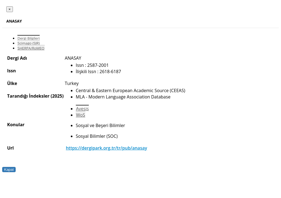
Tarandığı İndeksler (28, 96)
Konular (15, 125)
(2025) (56, 96)
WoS (80, 115)
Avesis (82, 109)
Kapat (9, 169)
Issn (11, 71)
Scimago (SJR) (29, 43)
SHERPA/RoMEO (31, 48)
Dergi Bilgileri (29, 38)
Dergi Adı (17, 58)
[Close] (9, 9)
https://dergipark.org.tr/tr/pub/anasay (106, 148)
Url (10, 148)
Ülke (12, 83)
